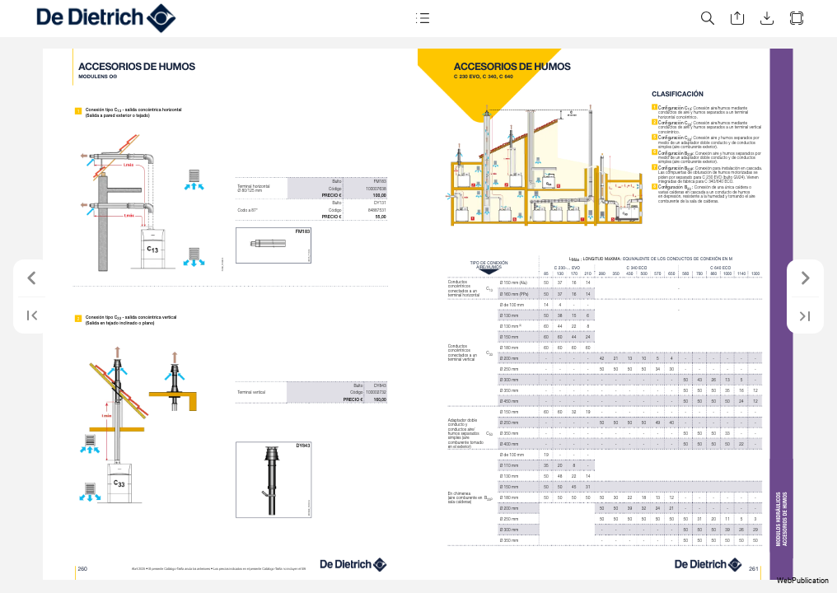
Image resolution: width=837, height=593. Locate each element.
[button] (422, 18)
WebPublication (803, 581)
